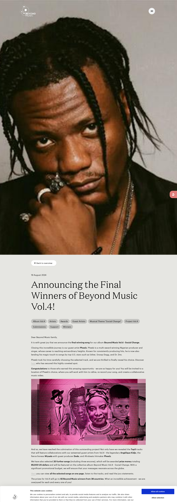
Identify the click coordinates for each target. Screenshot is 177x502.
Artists (52, 321)
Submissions (39, 327)
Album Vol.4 (39, 321)
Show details (118, 497)
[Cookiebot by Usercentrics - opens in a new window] (15, 497)
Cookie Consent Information (42, 490)
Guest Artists (78, 321)
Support (54, 327)
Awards (64, 321)
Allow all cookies (158, 479)
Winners (67, 327)
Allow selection (158, 485)
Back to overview (43, 263)
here (33, 363)
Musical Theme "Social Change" (105, 321)
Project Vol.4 (132, 321)
